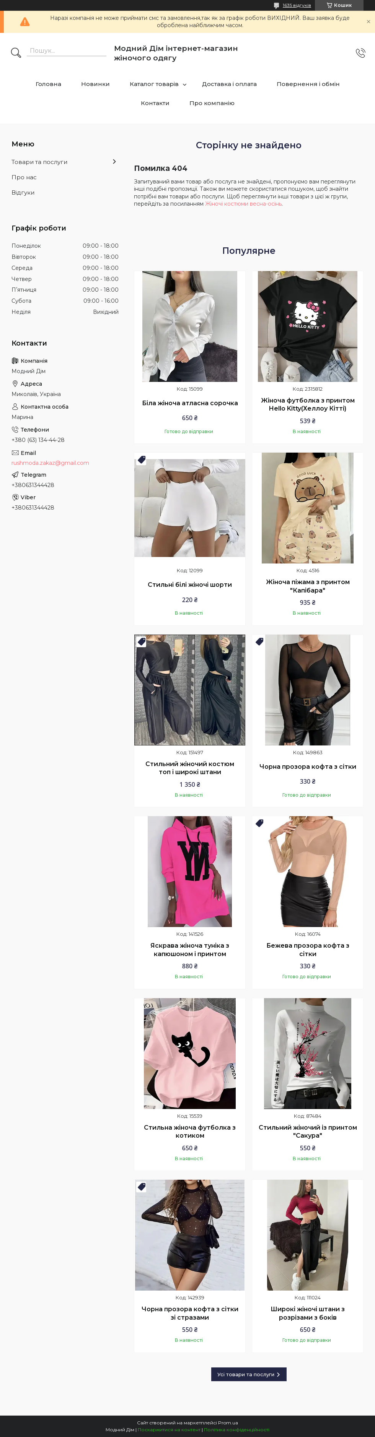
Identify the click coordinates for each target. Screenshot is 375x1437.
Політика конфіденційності (236, 1429)
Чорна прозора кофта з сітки (307, 766)
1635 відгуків (297, 5)
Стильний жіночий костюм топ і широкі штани (189, 768)
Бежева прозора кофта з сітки (307, 950)
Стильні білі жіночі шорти (190, 584)
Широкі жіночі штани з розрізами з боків (308, 1313)
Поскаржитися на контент (169, 1429)
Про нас (24, 177)
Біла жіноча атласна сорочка (190, 403)
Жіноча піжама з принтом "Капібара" (308, 586)
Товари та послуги (39, 162)
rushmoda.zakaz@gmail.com (50, 463)
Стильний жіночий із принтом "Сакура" (308, 1132)
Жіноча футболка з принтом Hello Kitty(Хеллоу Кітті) (308, 404)
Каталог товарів (154, 84)
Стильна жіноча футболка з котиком (190, 1132)
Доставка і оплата (229, 84)
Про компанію (212, 103)
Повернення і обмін (308, 84)
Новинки (95, 84)
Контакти (155, 103)
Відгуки (22, 192)
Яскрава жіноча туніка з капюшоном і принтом (189, 950)
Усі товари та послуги (245, 1374)
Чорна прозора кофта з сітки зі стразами (190, 1313)
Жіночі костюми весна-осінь (243, 203)
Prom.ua (228, 1423)
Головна (48, 84)
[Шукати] (16, 53)
